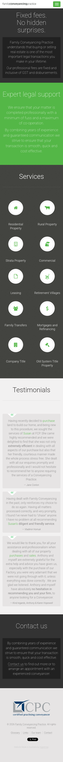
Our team (36, 732)
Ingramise (44, 747)
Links (25, 732)
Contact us (16, 664)
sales (32, 555)
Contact (48, 732)
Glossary (15, 732)
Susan (27, 433)
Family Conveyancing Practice (30, 724)
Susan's (13, 523)
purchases (16, 555)
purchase (49, 421)
